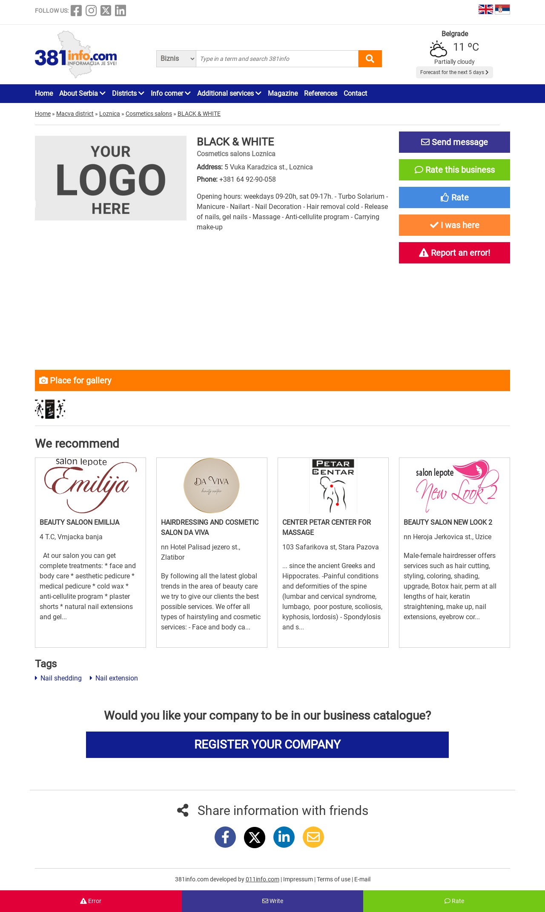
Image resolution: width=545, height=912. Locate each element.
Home (44, 93)
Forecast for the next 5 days (454, 72)
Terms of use (334, 879)
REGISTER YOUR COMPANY (267, 745)
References (320, 93)
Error (90, 901)
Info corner (171, 93)
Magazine (283, 93)
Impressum (298, 879)
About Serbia (82, 93)
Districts (128, 93)
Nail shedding (58, 678)
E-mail (362, 879)
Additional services (229, 93)
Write (272, 901)
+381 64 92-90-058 (247, 179)
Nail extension (114, 678)
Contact (355, 93)
